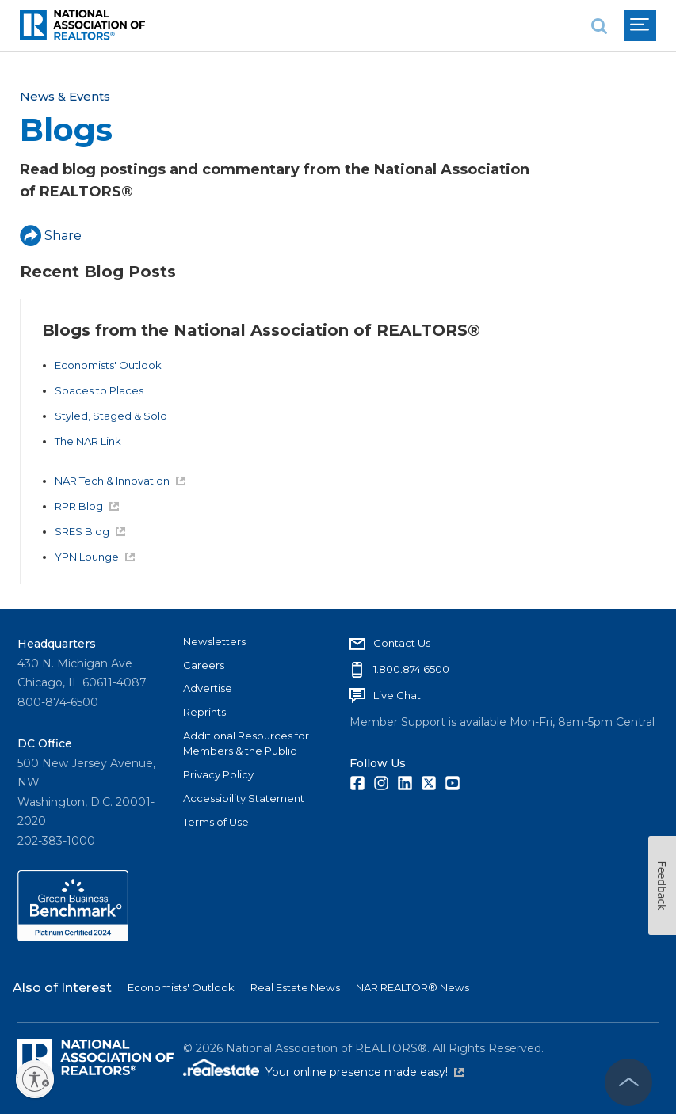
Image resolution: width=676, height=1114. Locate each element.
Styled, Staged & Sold (111, 415)
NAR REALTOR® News (412, 987)
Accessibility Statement (243, 798)
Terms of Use (216, 822)
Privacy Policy (218, 774)
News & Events (65, 96)
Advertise (207, 688)
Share (51, 235)
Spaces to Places (99, 390)
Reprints (204, 711)
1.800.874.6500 (411, 669)
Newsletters (214, 641)
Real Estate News (295, 987)
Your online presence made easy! (364, 1072)
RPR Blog (87, 506)
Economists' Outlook (108, 365)
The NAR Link (88, 441)
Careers (203, 665)
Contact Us (401, 643)
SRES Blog (90, 531)
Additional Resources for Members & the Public (246, 743)
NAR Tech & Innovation (120, 480)
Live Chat (397, 695)
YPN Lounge (95, 556)
